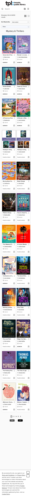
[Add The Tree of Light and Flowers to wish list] (29, 378)
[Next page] (21, 416)
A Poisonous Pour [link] (8, 118)
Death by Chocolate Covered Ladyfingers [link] (22, 86)
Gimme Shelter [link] (7, 86)
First (12, 420)
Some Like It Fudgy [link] (8, 55)
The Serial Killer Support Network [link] (22, 276)
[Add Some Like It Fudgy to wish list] (14, 63)
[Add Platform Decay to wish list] (14, 220)
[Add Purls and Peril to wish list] (14, 347)
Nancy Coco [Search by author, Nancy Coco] (7, 57)
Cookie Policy (6, 494)
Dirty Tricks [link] (20, 307)
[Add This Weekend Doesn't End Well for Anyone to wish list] (14, 252)
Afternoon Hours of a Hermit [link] (8, 402)
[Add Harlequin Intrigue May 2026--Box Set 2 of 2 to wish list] (14, 157)
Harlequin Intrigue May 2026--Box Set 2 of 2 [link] (8, 149)
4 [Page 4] (16, 416)
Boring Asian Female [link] (8, 181)
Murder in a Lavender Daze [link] (22, 55)
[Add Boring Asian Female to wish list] (14, 189)
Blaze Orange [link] (21, 181)
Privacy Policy (21, 475)
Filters (4, 26)
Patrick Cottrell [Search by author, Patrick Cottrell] (7, 404)
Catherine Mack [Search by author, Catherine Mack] (8, 246)
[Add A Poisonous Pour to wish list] (14, 126)
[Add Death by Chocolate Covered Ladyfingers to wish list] (29, 94)
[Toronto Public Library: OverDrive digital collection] (15, 3)
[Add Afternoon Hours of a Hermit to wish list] (14, 410)
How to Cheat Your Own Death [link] (22, 213)
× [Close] (28, 474)
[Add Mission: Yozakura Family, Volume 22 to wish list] (29, 410)
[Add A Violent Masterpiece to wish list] (29, 252)
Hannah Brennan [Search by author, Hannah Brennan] (8, 309)
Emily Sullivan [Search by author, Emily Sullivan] (22, 120)
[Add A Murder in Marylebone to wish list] (29, 126)
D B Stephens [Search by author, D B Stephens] (22, 278)
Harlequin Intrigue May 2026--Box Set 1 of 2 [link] (22, 149)
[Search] (2, 9)
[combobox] (12, 9)
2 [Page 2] (13, 416)
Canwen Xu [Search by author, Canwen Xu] (7, 183)
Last (20, 420)
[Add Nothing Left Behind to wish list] (14, 315)
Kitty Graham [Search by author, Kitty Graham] (7, 341)
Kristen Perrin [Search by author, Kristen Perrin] (22, 215)
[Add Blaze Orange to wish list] (29, 189)
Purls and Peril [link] (7, 339)
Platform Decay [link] (7, 213)
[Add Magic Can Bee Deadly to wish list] (29, 347)
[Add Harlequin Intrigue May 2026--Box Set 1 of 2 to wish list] (29, 157)
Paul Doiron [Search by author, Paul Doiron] (21, 183)
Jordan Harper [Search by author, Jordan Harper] (22, 246)
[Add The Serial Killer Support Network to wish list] (29, 284)
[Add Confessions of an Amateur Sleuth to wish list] (14, 284)
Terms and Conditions (8, 475)
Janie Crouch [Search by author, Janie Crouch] (7, 151)
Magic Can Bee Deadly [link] (22, 339)
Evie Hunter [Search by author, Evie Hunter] (21, 309)
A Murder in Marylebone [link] (22, 118)
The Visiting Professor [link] (8, 370)
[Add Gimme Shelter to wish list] (14, 94)
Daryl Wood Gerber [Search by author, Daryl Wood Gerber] (23, 57)
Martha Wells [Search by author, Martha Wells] (7, 215)
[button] (25, 16)
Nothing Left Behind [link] (8, 307)
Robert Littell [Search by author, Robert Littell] (7, 372)
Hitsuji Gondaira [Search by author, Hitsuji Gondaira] (22, 404)
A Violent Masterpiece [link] (22, 244)
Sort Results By (5, 22)
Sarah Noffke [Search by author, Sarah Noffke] (22, 341)
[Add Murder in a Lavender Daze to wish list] (29, 63)
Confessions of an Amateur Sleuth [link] (8, 276)
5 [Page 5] (18, 416)
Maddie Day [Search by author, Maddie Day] (7, 120)
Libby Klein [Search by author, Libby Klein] (6, 88)
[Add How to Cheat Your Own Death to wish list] (29, 220)
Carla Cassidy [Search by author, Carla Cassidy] (22, 151)
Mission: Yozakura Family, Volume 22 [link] (22, 402)
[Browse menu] (28, 9)
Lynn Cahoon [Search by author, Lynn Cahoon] (7, 278)
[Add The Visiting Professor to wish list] (14, 378)
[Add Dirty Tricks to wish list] (29, 315)
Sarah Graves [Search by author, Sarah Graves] (22, 88)
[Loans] (24, 9)
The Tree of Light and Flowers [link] (22, 370)
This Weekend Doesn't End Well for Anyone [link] (8, 244)
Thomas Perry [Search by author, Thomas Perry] (22, 372)
